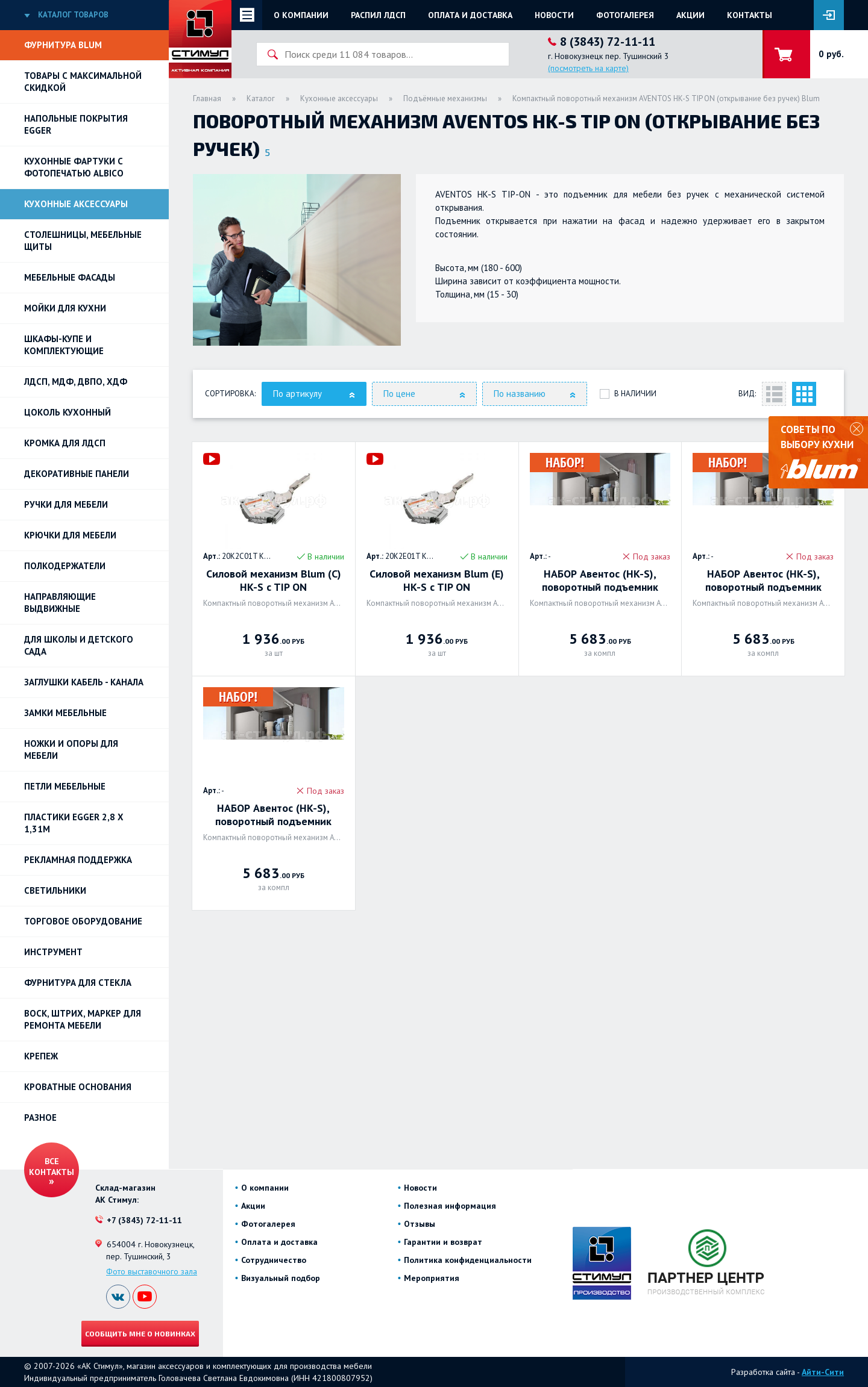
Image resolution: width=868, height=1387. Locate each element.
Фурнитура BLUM (63, 45)
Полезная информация (450, 1205)
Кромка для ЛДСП (64, 443)
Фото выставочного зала (151, 1271)
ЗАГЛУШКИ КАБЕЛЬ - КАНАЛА (83, 682)
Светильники (55, 890)
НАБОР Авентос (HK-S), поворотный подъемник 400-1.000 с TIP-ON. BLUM (600, 580)
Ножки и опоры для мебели (71, 749)
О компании (301, 15)
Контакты (749, 15)
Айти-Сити (823, 1372)
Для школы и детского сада (78, 645)
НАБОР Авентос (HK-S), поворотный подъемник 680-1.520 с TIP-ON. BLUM (273, 815)
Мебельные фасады (69, 277)
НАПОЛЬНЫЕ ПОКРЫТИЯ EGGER (76, 124)
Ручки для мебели (66, 504)
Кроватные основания (77, 1086)
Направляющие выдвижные (60, 602)
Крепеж (41, 1056)
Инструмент (53, 952)
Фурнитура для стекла (77, 982)
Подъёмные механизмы (445, 98)
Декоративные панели (76, 473)
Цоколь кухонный (67, 412)
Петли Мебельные (64, 786)
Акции (690, 15)
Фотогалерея (625, 15)
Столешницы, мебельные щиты (83, 240)
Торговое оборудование (83, 921)
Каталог (261, 98)
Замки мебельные (65, 712)
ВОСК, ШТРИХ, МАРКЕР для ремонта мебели (82, 1019)
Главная (207, 98)
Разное (40, 1117)
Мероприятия (431, 1278)
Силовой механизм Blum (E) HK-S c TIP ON (437, 580)
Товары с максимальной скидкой (83, 81)
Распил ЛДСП (378, 15)
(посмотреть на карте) (588, 68)
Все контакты (51, 1166)
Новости (554, 15)
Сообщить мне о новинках (140, 1333)
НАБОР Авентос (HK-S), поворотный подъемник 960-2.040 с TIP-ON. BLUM (763, 580)
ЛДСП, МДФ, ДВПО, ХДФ (75, 381)
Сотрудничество (273, 1260)
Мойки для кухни (65, 308)
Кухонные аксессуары (76, 204)
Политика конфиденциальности (468, 1260)
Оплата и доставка (470, 15)
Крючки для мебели (70, 535)
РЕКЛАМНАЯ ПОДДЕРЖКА (78, 859)
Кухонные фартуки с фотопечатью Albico (74, 167)
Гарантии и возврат (443, 1241)
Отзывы (419, 1223)
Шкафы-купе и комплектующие (64, 345)
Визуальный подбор (280, 1278)
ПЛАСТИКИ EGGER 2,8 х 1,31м (74, 823)
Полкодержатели (64, 566)
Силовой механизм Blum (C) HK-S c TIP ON (273, 580)
